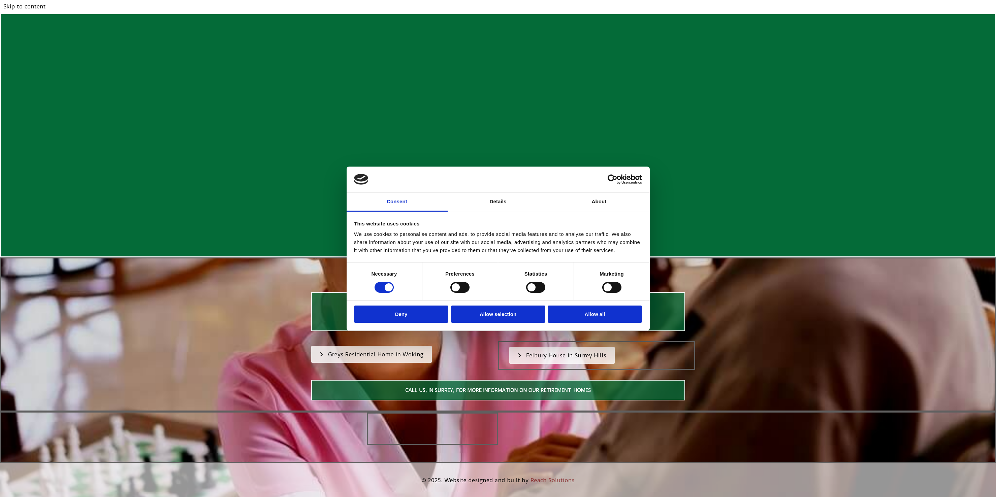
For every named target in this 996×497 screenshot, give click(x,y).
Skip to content (24, 6)
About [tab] (599, 201)
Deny (401, 314)
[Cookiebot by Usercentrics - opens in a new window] (612, 179)
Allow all (595, 314)
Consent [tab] (397, 201)
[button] (371, 354)
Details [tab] (498, 201)
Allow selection (498, 314)
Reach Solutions (553, 480)
